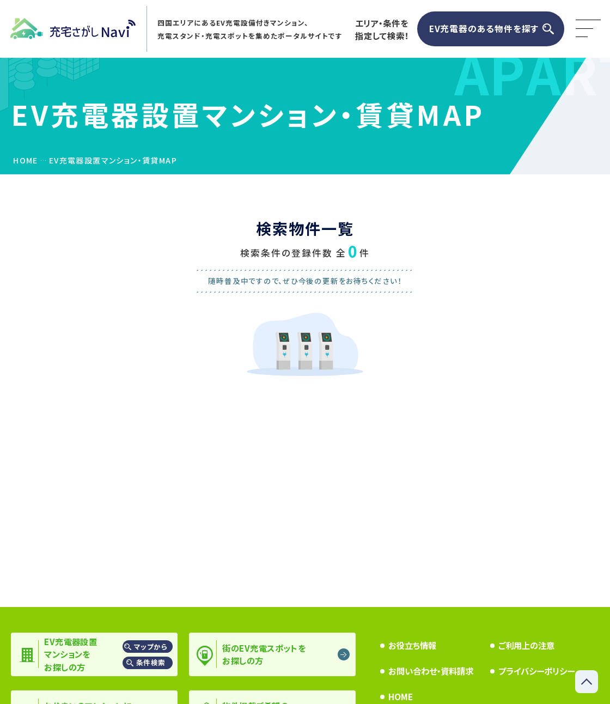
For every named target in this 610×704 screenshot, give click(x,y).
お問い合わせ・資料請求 (430, 671)
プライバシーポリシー (536, 671)
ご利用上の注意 (526, 645)
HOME (400, 696)
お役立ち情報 (412, 645)
